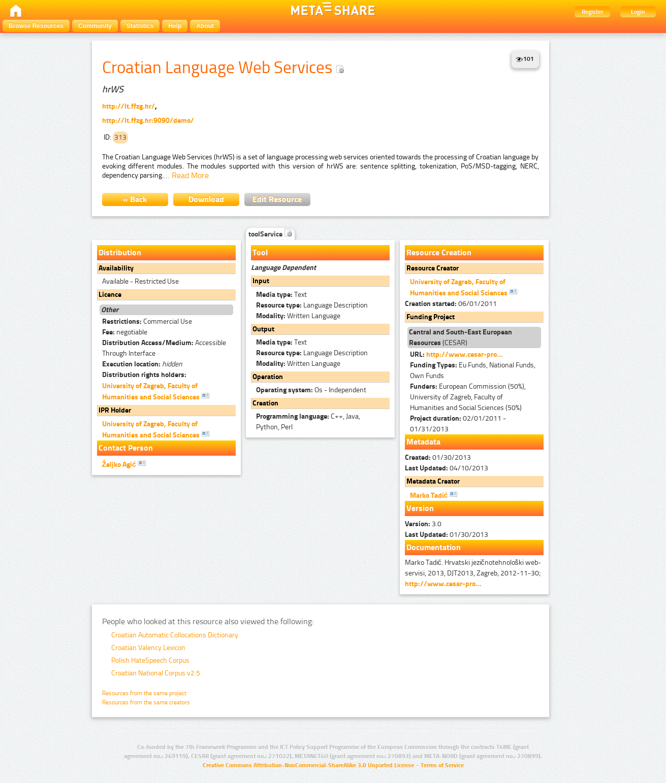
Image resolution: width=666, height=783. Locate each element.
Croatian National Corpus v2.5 (155, 673)
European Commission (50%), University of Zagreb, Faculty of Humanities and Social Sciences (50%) (468, 397)
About (205, 25)
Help (174, 25)
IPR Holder (115, 410)
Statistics (139, 25)
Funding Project (430, 317)
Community (95, 25)
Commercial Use (147, 321)
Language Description (312, 305)
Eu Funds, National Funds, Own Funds (472, 370)
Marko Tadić (434, 495)
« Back (135, 199)
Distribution (120, 252)
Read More (190, 175)
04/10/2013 (446, 468)
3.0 (423, 524)
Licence (110, 294)
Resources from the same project (144, 693)
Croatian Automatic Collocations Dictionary (174, 635)
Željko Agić (124, 464)
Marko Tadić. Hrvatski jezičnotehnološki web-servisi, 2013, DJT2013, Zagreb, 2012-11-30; (473, 573)
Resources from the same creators (146, 702)
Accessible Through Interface (164, 348)
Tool (260, 252)
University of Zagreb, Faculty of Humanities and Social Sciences (155, 391)
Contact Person (126, 448)
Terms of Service (442, 765)
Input (260, 281)
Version (420, 508)
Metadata (423, 442)
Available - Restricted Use (140, 281)
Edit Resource (277, 199)
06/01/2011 (451, 303)
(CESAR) (460, 337)
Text (281, 294)
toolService (270, 234)
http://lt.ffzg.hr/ (128, 106)
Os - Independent (311, 390)
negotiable (124, 332)
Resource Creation (438, 252)
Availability (116, 268)
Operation (267, 376)
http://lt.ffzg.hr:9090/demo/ (148, 120)
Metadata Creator (433, 481)
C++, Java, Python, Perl (308, 421)
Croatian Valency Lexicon (148, 647)
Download (206, 199)
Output (263, 329)
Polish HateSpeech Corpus (150, 660)
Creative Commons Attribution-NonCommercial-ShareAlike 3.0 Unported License (308, 765)
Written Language (298, 316)
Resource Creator (432, 268)
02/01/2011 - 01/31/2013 (458, 423)
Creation (265, 403)
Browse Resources (36, 25)
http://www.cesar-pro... (464, 354)
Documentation (433, 547)
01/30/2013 (438, 457)
